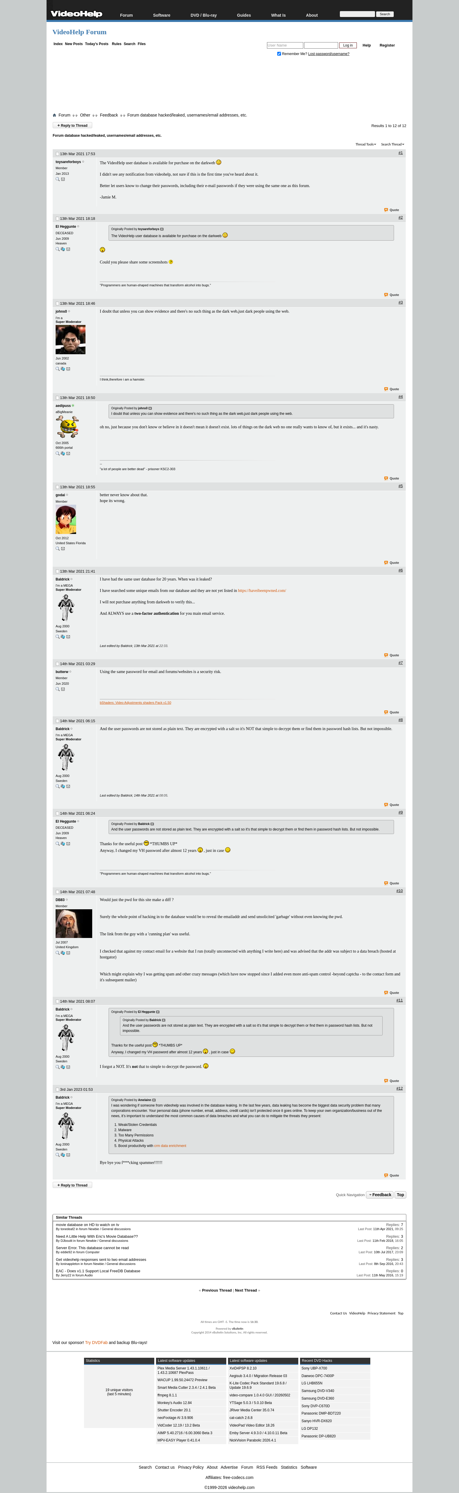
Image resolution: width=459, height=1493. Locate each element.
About (312, 15)
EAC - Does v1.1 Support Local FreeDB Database (98, 1271)
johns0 (61, 311)
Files (141, 44)
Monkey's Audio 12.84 (174, 1403)
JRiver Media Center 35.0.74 (252, 1410)
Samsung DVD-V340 (318, 1391)
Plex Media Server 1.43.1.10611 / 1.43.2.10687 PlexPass (183, 1370)
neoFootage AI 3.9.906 (175, 1418)
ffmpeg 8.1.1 (167, 1395)
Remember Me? (292, 54)
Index (58, 44)
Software (161, 15)
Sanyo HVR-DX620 (317, 1421)
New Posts (74, 44)
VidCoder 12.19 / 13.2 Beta (178, 1425)
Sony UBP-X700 (314, 1368)
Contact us (165, 1467)
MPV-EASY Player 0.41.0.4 (178, 1440)
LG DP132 (310, 1429)
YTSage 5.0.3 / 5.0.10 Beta (251, 1403)
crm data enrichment (170, 1146)
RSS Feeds (267, 1467)
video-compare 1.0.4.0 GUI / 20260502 (260, 1395)
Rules (116, 44)
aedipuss (63, 406)
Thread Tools (365, 144)
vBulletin (237, 1329)
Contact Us (338, 1313)
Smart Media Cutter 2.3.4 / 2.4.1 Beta (186, 1388)
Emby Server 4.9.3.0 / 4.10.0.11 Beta (258, 1433)
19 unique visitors (119, 1390)
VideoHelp (357, 1313)
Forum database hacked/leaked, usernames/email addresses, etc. (187, 115)
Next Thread (246, 1290)
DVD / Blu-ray (204, 15)
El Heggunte (66, 227)
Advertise (229, 1467)
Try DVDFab (96, 1342)
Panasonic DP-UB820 (319, 1436)
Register (387, 45)
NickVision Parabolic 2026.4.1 (253, 1440)
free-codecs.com (238, 1477)
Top (400, 1194)
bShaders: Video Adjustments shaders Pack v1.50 (135, 702)
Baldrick (62, 579)
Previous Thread (217, 1290)
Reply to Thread (72, 125)
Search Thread (391, 144)
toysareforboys (68, 162)
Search (130, 44)
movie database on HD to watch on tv (87, 1225)
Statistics (289, 1467)
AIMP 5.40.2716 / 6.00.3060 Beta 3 (184, 1433)
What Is (278, 15)
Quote (392, 210)
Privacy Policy (191, 1467)
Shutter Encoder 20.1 (174, 1410)
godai (60, 495)
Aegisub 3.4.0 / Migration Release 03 (258, 1376)
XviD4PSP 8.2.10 (243, 1368)
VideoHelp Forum (79, 32)
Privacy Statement (381, 1313)
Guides (244, 15)
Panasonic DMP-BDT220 (321, 1413)
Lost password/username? (329, 54)
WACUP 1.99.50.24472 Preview (182, 1380)
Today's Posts (96, 44)
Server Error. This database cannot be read (92, 1248)
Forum (126, 15)
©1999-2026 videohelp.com (229, 1487)
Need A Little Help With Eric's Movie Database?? (97, 1236)
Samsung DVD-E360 (318, 1398)
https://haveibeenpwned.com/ (262, 590)
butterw (62, 672)
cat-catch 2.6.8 (241, 1418)
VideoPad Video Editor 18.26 (252, 1425)
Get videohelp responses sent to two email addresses (101, 1259)
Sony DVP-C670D (316, 1406)
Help (367, 45)
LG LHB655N (312, 1383)
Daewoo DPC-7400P (318, 1376)
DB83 (60, 900)
